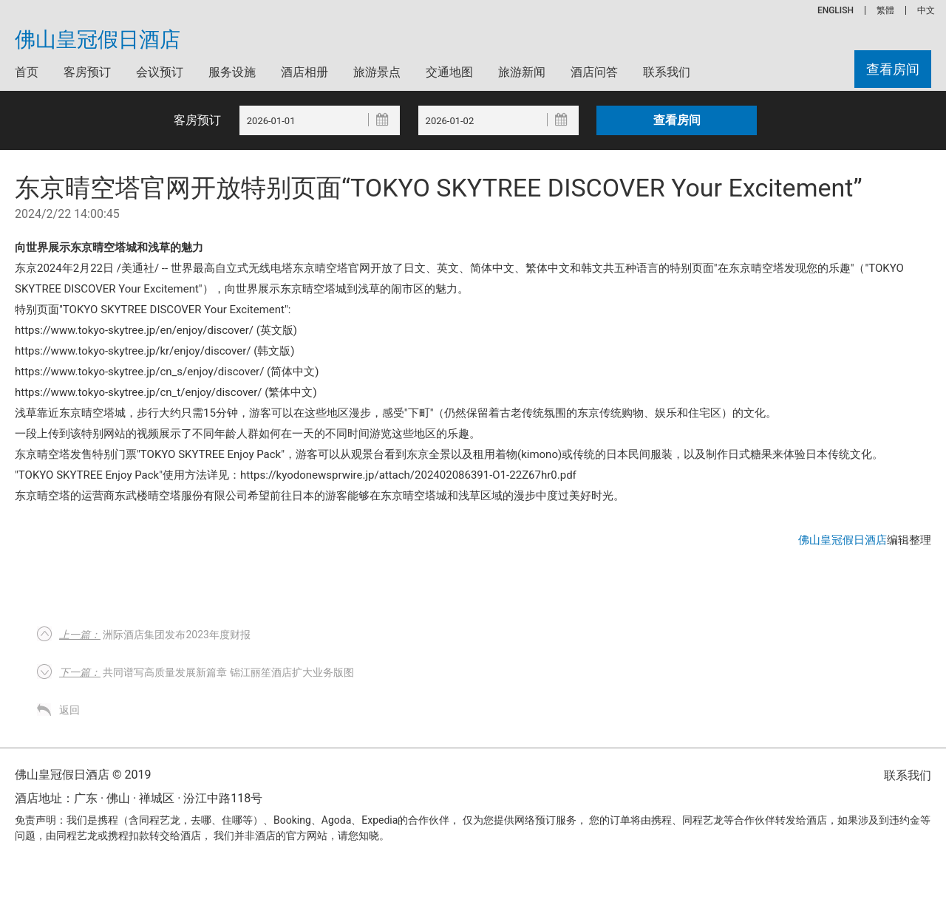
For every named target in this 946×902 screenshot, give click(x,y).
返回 (69, 710)
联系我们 (666, 72)
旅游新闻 (521, 72)
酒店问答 (594, 72)
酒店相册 (304, 72)
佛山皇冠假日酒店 (97, 40)
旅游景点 (377, 72)
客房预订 (87, 72)
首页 (26, 72)
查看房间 (892, 69)
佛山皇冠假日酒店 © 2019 (83, 775)
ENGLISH (835, 10)
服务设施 (232, 72)
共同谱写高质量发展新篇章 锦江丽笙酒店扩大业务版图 (206, 672)
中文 (926, 10)
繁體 (885, 10)
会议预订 (159, 72)
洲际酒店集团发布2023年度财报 (155, 634)
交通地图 (449, 72)
